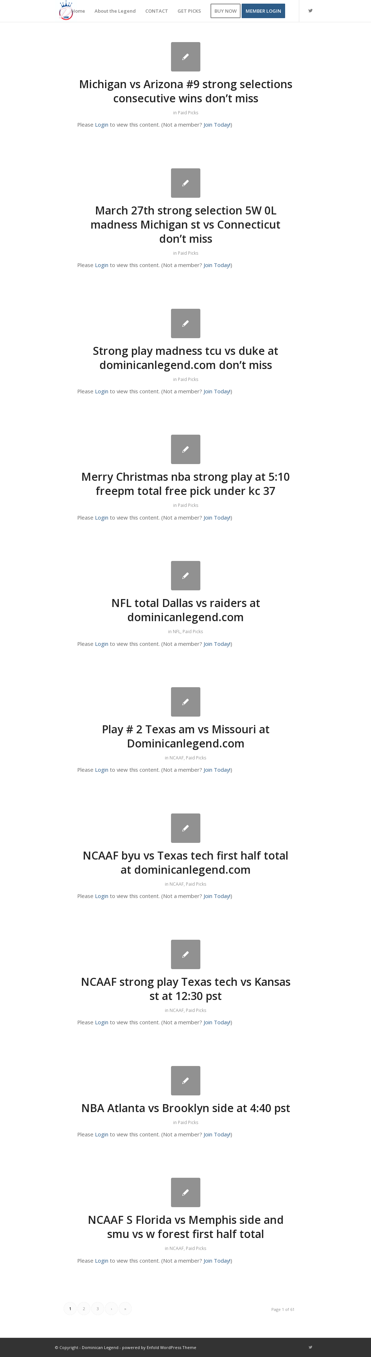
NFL (176, 631)
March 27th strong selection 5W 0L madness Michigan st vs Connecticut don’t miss (185, 224)
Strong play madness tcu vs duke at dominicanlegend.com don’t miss (185, 357)
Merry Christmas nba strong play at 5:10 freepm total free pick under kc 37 (185, 483)
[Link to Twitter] (310, 10)
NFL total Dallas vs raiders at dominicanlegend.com (185, 609)
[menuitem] (78, 11)
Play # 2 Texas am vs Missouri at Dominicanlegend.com (186, 736)
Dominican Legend (100, 1347)
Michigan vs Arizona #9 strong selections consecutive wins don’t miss (185, 91)
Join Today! (217, 124)
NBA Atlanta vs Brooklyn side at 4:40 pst (185, 1107)
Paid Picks (188, 113)
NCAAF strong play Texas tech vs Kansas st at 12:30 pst (186, 988)
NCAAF (177, 758)
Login (101, 124)
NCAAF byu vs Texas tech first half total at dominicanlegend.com (185, 862)
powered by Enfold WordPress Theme (159, 1347)
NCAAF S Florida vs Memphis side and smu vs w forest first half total (186, 1226)
